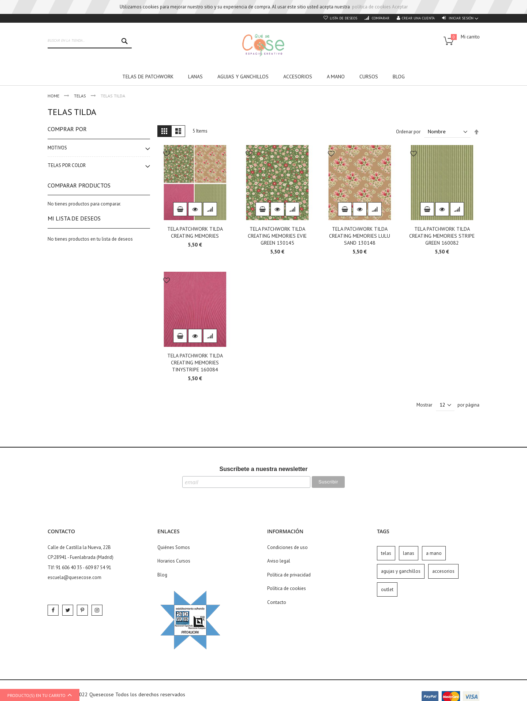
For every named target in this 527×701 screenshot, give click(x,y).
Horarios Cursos (173, 561)
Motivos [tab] (57, 148)
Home (54, 96)
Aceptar (400, 7)
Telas (80, 96)
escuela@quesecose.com (74, 577)
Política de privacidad (289, 575)
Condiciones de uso (287, 547)
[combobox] (90, 41)
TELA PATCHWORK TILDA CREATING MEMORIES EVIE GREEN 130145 (277, 236)
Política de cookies (286, 588)
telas (386, 553)
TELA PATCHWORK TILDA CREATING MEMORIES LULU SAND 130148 (359, 236)
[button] (166, 154)
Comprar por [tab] (67, 129)
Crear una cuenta (418, 18)
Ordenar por (408, 132)
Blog (162, 575)
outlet (387, 589)
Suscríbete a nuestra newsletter (264, 469)
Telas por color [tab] (67, 165)
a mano (434, 553)
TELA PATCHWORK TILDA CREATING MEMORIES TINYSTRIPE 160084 (195, 362)
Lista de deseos (343, 18)
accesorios (443, 571)
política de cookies (371, 7)
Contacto (276, 602)
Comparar (380, 18)
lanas (408, 553)
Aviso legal (278, 561)
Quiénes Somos (173, 547)
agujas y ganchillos (401, 571)
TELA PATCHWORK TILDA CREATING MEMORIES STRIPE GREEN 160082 (442, 236)
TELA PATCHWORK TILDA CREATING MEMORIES (195, 232)
